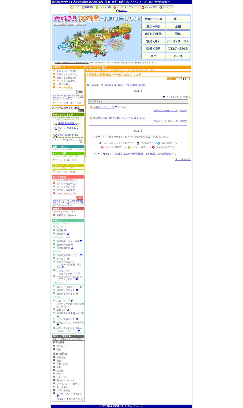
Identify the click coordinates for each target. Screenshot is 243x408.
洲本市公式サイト (67, 290)
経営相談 (61, 357)
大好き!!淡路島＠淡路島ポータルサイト (72, 63)
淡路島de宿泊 (65, 248)
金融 (59, 360)
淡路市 (126, 41)
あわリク (63, 309)
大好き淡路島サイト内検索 (66, 107)
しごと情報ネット (67, 319)
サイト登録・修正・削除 (69, 103)
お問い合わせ (63, 390)
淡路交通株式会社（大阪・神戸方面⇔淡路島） (69, 265)
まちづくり (62, 377)
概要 (59, 349)
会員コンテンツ (61, 146)
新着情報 (87, 7)
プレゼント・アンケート (126, 7)
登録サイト (166, 7)
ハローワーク (65, 301)
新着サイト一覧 (65, 71)
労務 (59, 367)
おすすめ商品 (149, 7)
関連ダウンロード (66, 380)
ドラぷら (63, 258)
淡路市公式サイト (67, 293)
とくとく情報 (103, 7)
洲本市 (97, 41)
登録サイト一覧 (65, 74)
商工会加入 (62, 387)
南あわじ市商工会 (68, 128)
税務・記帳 (62, 364)
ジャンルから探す (66, 187)
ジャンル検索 (63, 81)
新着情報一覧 (63, 215)
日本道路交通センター (69, 255)
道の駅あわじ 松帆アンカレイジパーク (114, 117)
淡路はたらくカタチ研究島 (70, 323)
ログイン (121, 10)
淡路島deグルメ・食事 (69, 241)
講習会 (60, 370)
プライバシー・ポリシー (69, 384)
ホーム (75, 7)
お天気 (60, 227)
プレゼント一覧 (65, 172)
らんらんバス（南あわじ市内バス (68, 272)
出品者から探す (65, 190)
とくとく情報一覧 (66, 160)
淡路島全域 (110, 85)
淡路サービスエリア (105, 107)
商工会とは (62, 346)
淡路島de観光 (65, 244)
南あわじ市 (67, 41)
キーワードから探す (67, 193)
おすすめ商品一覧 (66, 183)
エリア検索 (62, 84)
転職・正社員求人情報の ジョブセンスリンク (69, 329)
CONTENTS (59, 67)
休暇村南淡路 (66, 135)
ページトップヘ (183, 159)
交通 (156, 110)
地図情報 (63, 233)
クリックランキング (63, 115)
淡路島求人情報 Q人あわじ (70, 314)
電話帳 (61, 230)
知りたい (57, 220)
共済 (59, 374)
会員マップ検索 (65, 77)
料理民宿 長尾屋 (67, 123)
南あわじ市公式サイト (69, 287)
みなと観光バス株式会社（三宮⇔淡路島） (69, 278)
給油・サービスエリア (168, 110)
